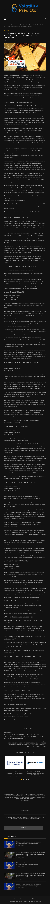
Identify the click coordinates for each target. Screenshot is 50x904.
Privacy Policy (18, 898)
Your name (25, 802)
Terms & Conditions (30, 898)
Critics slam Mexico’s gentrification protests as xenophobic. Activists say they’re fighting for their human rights (30, 854)
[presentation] (17, 822)
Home (6, 25)
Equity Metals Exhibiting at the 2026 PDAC (14, 773)
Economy (13, 25)
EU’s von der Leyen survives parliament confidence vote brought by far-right (28, 843)
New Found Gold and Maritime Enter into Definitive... (35, 773)
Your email (25, 812)
